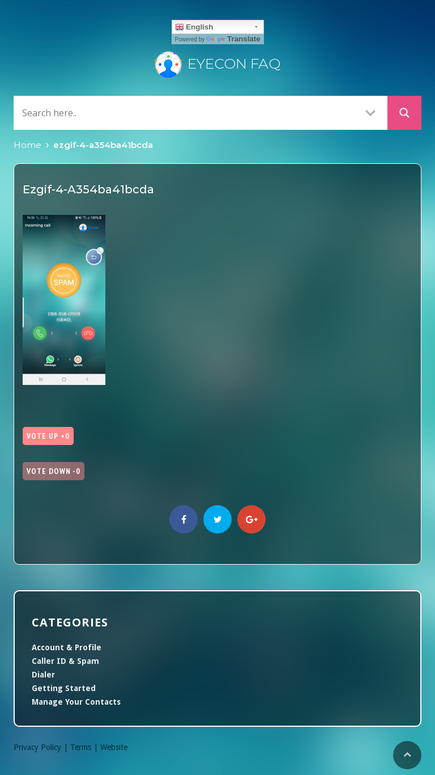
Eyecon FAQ (217, 63)
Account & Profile (66, 647)
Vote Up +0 (48, 436)
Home (27, 144)
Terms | (85, 747)
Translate (233, 39)
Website (113, 747)
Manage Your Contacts (76, 701)
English (194, 27)
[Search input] (186, 112)
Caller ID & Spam (65, 661)
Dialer (43, 674)
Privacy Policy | (42, 747)
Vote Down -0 (53, 471)
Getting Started (64, 688)
